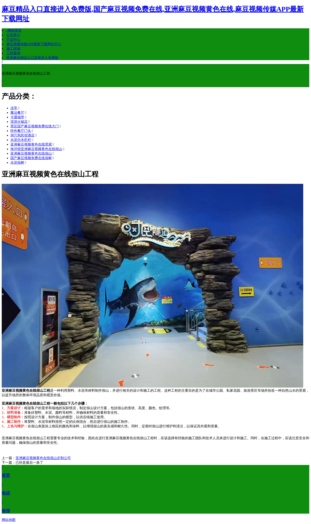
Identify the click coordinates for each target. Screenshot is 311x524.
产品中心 (13, 39)
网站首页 (14, 30)
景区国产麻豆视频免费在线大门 (34, 126)
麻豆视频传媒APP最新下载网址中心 (33, 44)
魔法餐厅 (17, 112)
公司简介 (13, 35)
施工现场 (13, 48)
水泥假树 (17, 162)
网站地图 (9, 520)
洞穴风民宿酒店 (22, 135)
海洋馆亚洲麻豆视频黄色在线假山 (36, 149)
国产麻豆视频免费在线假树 (31, 158)
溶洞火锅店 (19, 121)
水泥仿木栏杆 (20, 140)
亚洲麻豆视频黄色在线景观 (31, 144)
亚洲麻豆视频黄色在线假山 (31, 153)
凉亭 (13, 108)
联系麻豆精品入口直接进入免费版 (32, 57)
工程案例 (13, 53)
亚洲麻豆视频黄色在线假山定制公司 (43, 458)
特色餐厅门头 (20, 131)
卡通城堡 (17, 117)
